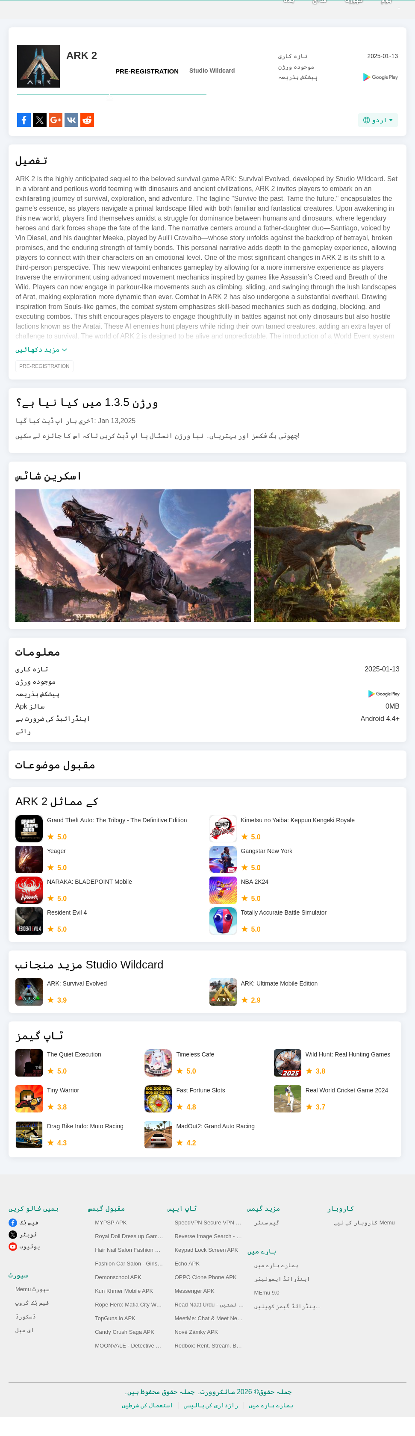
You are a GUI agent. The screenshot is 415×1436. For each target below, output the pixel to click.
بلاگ (274, 9)
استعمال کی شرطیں (147, 1424)
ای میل (24, 1349)
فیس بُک (29, 1241)
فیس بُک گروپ (32, 1321)
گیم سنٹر (267, 1241)
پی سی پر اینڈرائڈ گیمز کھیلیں (299, 1325)
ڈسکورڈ (25, 1335)
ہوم (372, 9)
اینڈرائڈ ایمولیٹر (282, 1298)
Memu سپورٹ (32, 1308)
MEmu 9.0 (267, 1311)
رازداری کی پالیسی (211, 1424)
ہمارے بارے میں (276, 1284)
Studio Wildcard (212, 70)
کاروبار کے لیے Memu (364, 1241)
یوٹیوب (30, 1265)
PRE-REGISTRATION (147, 71)
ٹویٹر (28, 1253)
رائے (23, 749)
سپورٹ (339, 9)
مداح (305, 9)
